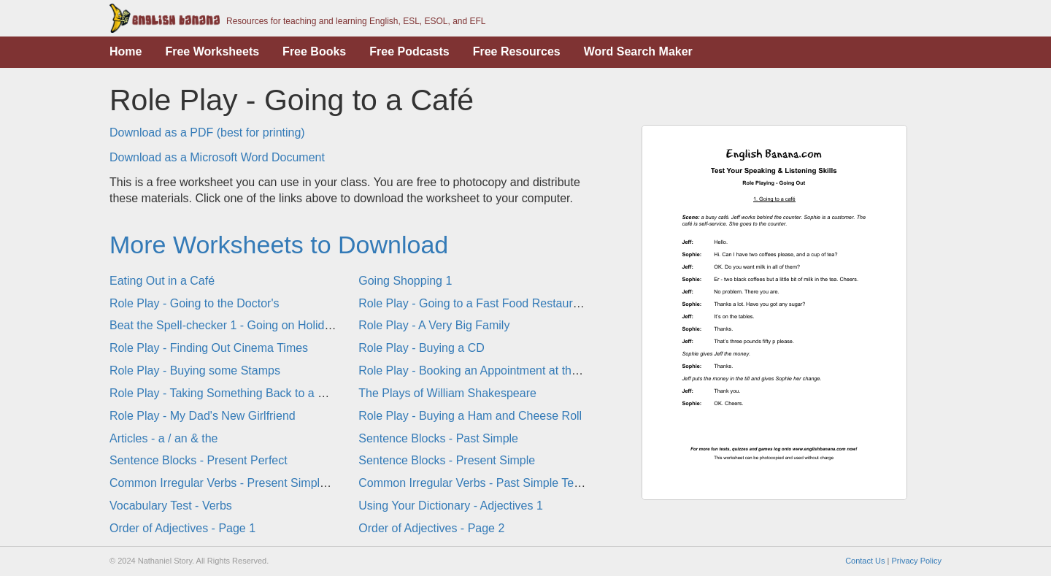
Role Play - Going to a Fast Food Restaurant (473, 303)
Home (125, 51)
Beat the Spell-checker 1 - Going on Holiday (222, 325)
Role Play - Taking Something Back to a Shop (227, 393)
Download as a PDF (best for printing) (207, 132)
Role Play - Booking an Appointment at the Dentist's (491, 370)
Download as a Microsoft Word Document (217, 157)
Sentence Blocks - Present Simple (446, 460)
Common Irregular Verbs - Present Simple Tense (235, 483)
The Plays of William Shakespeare (447, 393)
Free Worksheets (212, 51)
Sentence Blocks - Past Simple (438, 438)
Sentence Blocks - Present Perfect (198, 460)
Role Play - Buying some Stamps (194, 370)
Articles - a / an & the (163, 438)
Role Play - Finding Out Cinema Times (208, 348)
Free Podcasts (409, 51)
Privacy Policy (917, 560)
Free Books (314, 51)
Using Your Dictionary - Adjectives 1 (450, 505)
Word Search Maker (638, 51)
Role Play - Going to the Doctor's (194, 303)
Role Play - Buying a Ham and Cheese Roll (470, 416)
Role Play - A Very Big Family (433, 325)
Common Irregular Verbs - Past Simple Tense (475, 483)
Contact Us (865, 560)
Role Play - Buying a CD (421, 348)
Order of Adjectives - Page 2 (431, 528)
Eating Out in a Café (162, 280)
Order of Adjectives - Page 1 (182, 528)
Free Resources (517, 51)
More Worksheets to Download (278, 244)
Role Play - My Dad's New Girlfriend (202, 416)
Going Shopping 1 (405, 280)
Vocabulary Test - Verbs (170, 505)
